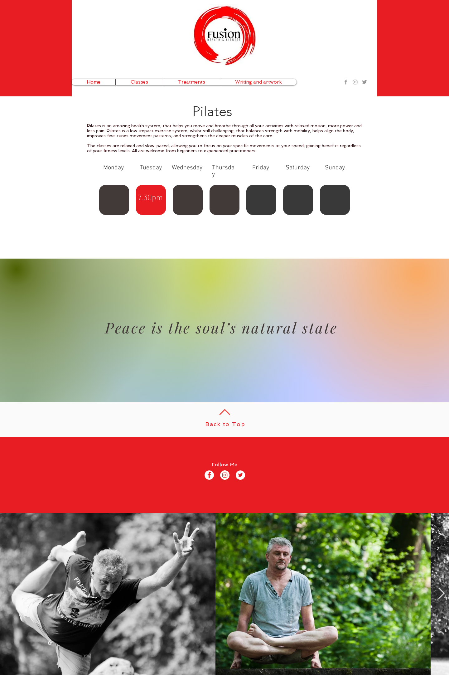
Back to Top (225, 424)
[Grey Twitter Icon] (364, 82)
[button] (139, 82)
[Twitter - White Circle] (240, 475)
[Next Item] (441, 594)
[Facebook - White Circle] (209, 475)
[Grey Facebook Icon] (346, 82)
